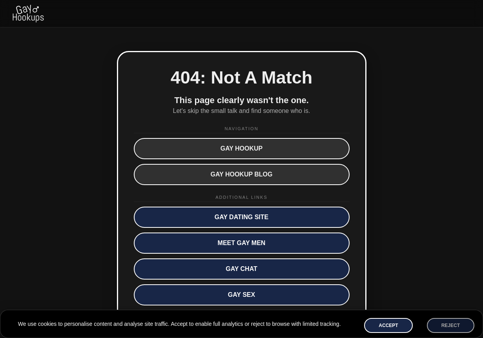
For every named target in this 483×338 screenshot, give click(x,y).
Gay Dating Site (242, 217)
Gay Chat (241, 268)
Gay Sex (241, 294)
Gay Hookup (242, 148)
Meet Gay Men (242, 243)
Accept (388, 325)
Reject (450, 325)
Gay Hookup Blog (242, 174)
